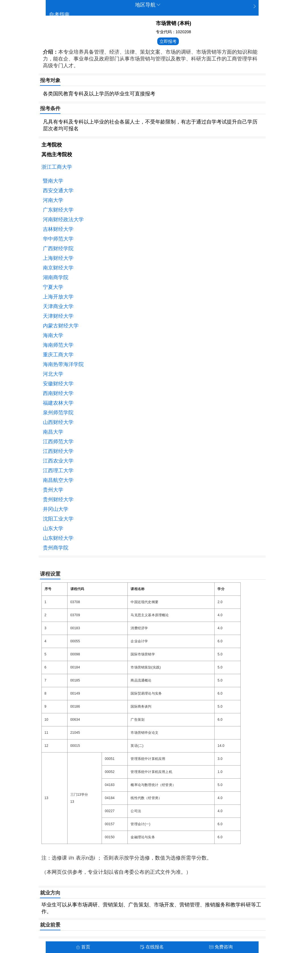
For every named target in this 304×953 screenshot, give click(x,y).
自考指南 (59, 14)
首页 (83, 946)
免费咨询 (221, 946)
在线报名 (152, 946)
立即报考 (168, 41)
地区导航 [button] (148, 5)
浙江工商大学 (56, 167)
